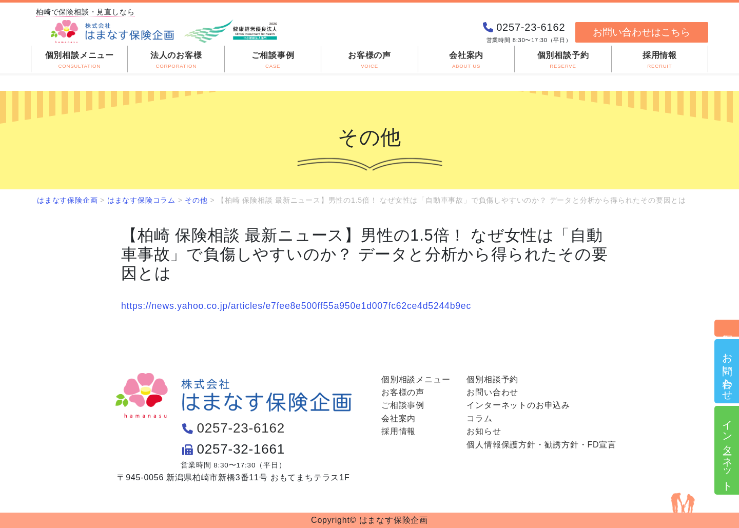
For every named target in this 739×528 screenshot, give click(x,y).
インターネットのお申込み (518, 405)
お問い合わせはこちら (641, 32)
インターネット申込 (727, 450)
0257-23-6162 (241, 428)
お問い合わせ (727, 371)
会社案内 (398, 418)
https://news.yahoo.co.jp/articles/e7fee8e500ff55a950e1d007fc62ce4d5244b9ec (296, 306)
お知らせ (483, 431)
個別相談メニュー (415, 379)
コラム (479, 418)
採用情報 (398, 431)
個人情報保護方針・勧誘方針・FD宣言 (541, 444)
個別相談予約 (727, 328)
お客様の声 (402, 392)
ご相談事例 (402, 405)
